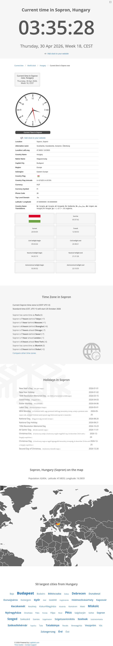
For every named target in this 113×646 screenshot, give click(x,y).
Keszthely (32, 606)
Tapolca (33, 625)
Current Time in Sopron (33, 132)
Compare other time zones (24, 353)
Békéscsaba (54, 593)
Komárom (73, 606)
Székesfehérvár (17, 625)
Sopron (101, 612)
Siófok (91, 613)
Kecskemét (18, 606)
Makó (82, 606)
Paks (37, 613)
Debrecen (79, 593)
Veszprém (90, 625)
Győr (37, 599)
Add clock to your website (58, 54)
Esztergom (26, 600)
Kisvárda (62, 606)
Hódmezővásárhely (82, 599)
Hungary (43, 66)
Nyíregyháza (13, 612)
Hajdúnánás (64, 600)
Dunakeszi (94, 593)
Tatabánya (52, 625)
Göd (44, 600)
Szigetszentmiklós (65, 619)
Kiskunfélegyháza (47, 606)
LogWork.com (34, 642)
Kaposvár (101, 599)
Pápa (52, 612)
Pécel (60, 613)
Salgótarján (80, 612)
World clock (31, 66)
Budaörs (41, 593)
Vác (100, 625)
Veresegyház (76, 625)
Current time (18, 66)
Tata (41, 625)
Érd (60, 631)
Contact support (30, 645)
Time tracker (18, 645)
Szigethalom (47, 619)
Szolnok (83, 619)
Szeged (12, 619)
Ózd (67, 631)
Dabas (66, 594)
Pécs (68, 612)
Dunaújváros (10, 599)
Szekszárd (25, 619)
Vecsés (65, 625)
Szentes (36, 619)
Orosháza (28, 613)
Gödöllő (53, 600)
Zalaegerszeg (48, 631)
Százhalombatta (97, 619)
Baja (12, 593)
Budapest (25, 593)
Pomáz (44, 613)
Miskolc (93, 606)
